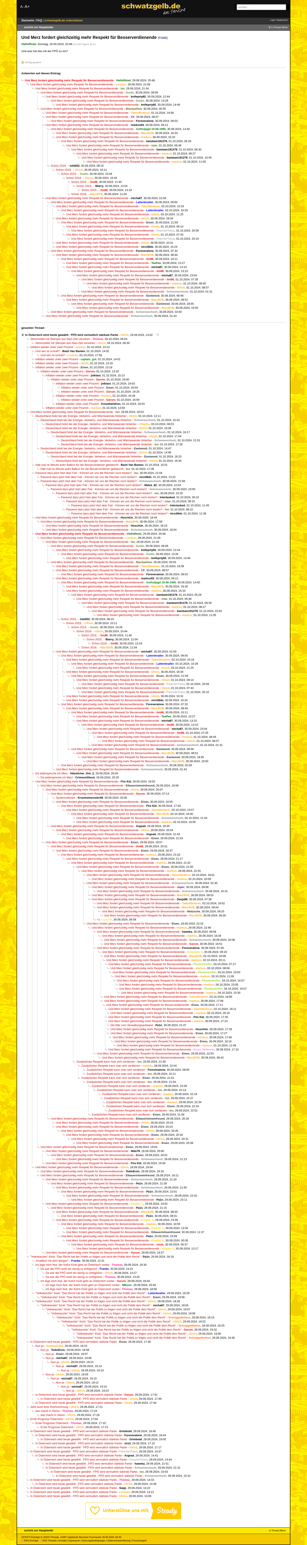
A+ (27, 6)
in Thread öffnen (279, 27)
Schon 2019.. (59, 165)
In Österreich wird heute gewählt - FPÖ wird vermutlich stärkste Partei (71, 334)
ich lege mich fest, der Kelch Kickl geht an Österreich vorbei (72, 1264)
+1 (98, 919)
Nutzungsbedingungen (94, 1540)
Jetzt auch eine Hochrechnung (49, 1406)
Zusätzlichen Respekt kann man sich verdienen (105, 1061)
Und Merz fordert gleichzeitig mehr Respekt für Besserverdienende (71, 84)
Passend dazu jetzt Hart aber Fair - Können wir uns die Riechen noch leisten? (83, 473)
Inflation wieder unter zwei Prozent (51, 347)
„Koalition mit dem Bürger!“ (52, 1260)
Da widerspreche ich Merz (51, 773)
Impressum (74, 1540)
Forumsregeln (139, 1540)
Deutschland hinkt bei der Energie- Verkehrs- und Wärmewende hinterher (80, 416)
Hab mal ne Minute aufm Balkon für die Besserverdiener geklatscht (76, 464)
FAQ (39, 20)
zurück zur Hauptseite (38, 27)
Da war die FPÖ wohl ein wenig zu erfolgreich (69, 1268)
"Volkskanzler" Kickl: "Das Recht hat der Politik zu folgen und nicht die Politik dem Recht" (85, 1256)
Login (272, 20)
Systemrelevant (65, 797)
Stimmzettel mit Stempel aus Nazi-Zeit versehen (60, 339)
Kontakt (62, 1540)
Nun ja (39, 1345)
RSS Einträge (29, 1540)
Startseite (28, 20)
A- (22, 7)
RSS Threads (48, 1540)
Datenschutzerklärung (118, 1540)
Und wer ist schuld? (47, 351)
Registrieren (282, 20)
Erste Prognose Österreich (46, 1419)
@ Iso (93, 44)
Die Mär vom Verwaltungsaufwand (131, 1025)
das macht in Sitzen (47, 1410)
